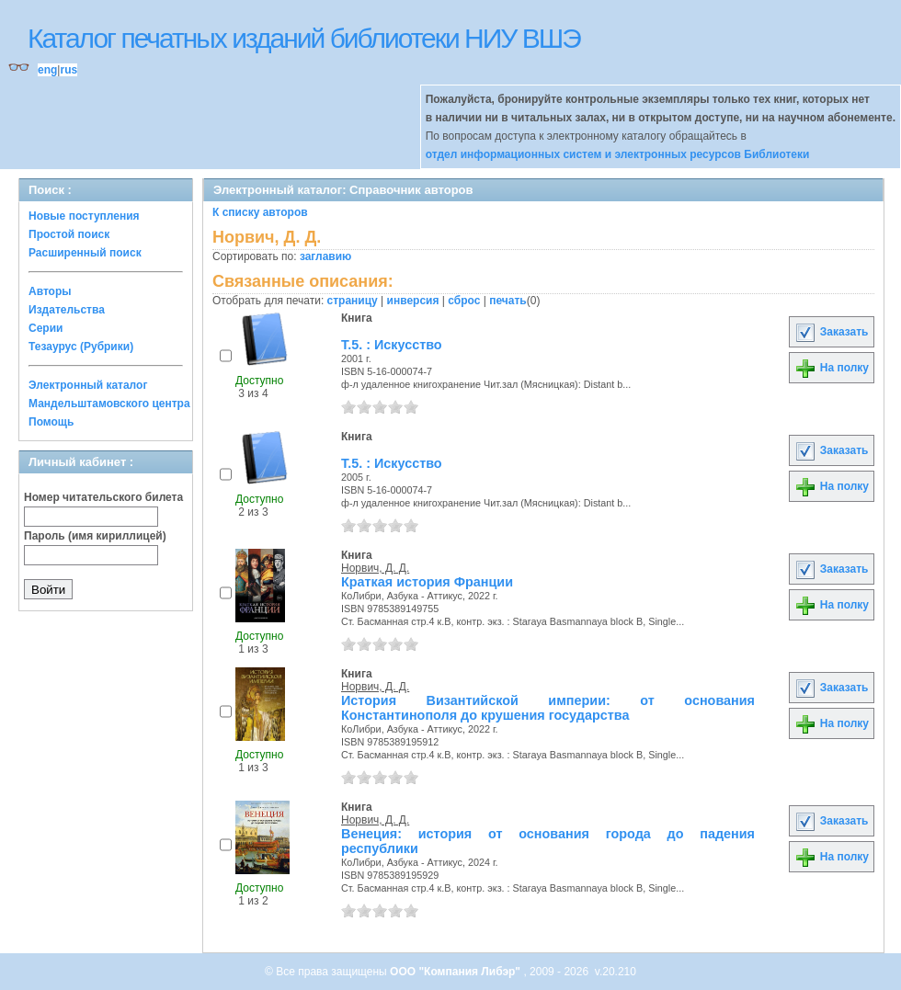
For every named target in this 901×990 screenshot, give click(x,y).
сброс (464, 300)
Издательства (67, 309)
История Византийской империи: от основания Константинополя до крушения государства (548, 708)
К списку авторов (260, 212)
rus (68, 69)
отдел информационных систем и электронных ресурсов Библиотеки (618, 154)
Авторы (50, 291)
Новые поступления (84, 216)
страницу (352, 300)
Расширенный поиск (85, 252)
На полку (831, 367)
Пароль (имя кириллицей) (95, 535)
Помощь (51, 421)
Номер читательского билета (103, 497)
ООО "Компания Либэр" (456, 971)
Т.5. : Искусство (391, 344)
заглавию (325, 256)
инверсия (413, 300)
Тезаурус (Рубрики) (81, 346)
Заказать (831, 331)
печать (508, 300)
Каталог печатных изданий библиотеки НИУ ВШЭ (304, 38)
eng (47, 69)
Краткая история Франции (427, 582)
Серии (46, 328)
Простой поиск (69, 234)
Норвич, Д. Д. (375, 568)
